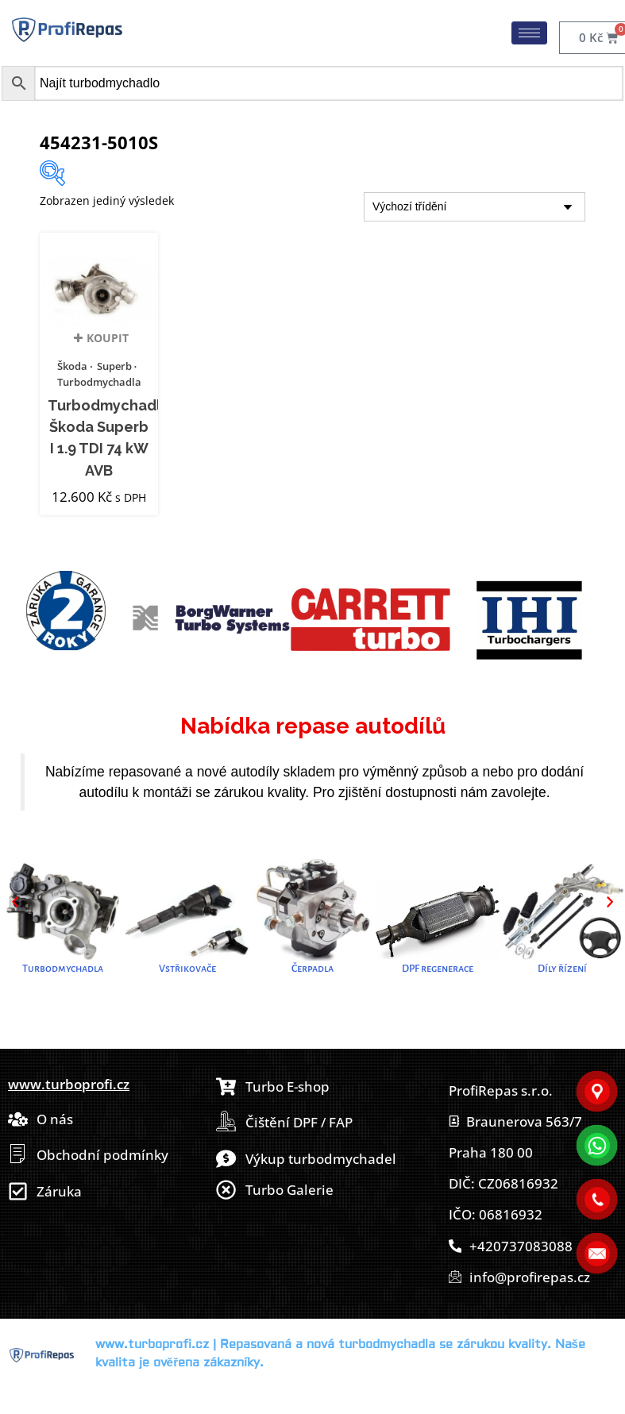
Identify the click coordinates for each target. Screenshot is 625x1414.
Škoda (72, 366)
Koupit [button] (108, 342)
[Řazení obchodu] (474, 207)
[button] (15, 902)
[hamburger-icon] (529, 32)
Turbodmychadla (99, 382)
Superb (114, 366)
